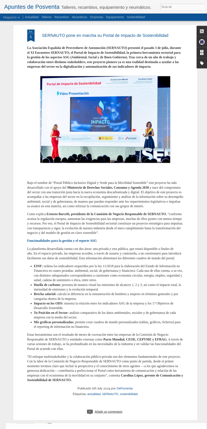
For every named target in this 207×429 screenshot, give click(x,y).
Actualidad (31, 17)
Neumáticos (79, 17)
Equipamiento (115, 17)
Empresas (96, 17)
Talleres (46, 17)
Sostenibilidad (136, 17)
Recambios (61, 17)
